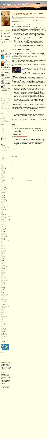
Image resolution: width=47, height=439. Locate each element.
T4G (1, 327)
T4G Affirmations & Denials (17, 134)
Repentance (2, 297)
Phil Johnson (2, 288)
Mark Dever (2, 267)
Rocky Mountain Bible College (4, 306)
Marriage (2, 270)
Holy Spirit (2, 238)
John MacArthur (3, 250)
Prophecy (2, 292)
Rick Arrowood (2, 302)
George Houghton (3, 228)
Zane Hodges (2, 341)
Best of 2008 (2, 172)
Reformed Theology (3, 295)
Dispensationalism (3, 208)
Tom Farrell (2, 330)
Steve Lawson (2, 323)
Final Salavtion (2, 223)
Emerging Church (3, 213)
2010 (2, 156)
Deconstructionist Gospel (4, 205)
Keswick (2, 255)
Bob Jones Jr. (2, 178)
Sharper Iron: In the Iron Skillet (32, 7)
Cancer (1, 183)
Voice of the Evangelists (4, 336)
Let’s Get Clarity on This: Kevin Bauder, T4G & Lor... (5, 149)
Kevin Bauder (2, 256)
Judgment (2, 254)
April (3, 144)
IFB (1, 241)
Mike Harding (2, 272)
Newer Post (13, 178)
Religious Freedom (3, 296)
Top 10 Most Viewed (3, 332)
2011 (2, 155)
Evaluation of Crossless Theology (5, 216)
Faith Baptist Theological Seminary (5, 219)
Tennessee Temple (3, 328)
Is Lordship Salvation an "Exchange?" (5, 108)
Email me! (2, 46)
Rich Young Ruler (3, 301)
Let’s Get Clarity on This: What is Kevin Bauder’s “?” (27, 13)
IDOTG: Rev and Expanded (4, 240)
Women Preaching (3, 338)
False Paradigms (3, 222)
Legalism (2, 260)
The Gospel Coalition (3, 329)
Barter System (2, 170)
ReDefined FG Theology (4, 294)
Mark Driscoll (2, 268)
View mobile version (29, 180)
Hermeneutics (2, 235)
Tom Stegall (2, 331)
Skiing (1, 319)
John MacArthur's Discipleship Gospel (5, 104)
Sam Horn (2, 312)
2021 (2, 129)
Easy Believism (2, 212)
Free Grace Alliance (3, 226)
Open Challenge (3, 282)
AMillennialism (3, 166)
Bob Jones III (2, 177)
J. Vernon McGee (3, 246)
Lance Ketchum (3, 258)
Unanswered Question (3, 334)
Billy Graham (2, 174)
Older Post (44, 178)
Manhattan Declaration (3, 266)
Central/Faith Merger (3, 188)
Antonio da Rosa (3, 168)
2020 (2, 130)
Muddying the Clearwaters (16, 126)
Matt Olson (2, 271)
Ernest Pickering (3, 214)
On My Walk (2, 119)
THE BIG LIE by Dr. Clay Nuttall (6, 152)
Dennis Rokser (2, 206)
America (2, 165)
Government (2, 231)
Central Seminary (3, 187)
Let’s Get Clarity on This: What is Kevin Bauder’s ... (5, 148)
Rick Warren (2, 304)
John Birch (2, 249)
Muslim (2, 275)
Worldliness (2, 339)
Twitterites (2, 333)
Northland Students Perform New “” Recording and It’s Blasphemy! (7, 75)
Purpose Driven (2, 293)
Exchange (2, 218)
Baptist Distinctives (3, 169)
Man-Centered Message (3, 265)
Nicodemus (2, 278)
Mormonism (2, 274)
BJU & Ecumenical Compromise (5, 99)
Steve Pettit (2, 324)
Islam (1, 243)
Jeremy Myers (2, 247)
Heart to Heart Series (3, 234)
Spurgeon (2, 322)
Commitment (2, 196)
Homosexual (2, 239)
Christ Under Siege (3, 191)
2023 (2, 127)
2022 (2, 128)
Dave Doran (2, 202)
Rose (1, 310)
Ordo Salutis (2, 283)
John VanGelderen (3, 252)
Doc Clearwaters (3, 209)
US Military (2, 335)
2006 (2, 160)
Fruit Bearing (2, 227)
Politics (1, 290)
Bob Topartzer (2, 180)
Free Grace (2, 225)
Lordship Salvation (19, 6)
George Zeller (2, 229)
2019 (2, 131)
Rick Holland (2, 303)
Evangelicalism (2, 217)
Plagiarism (2, 289)
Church (1, 194)
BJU (1, 175)
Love (1, 264)
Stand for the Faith (3, 118)
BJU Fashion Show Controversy (5, 97)
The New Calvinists (3, 116)
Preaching (2, 291)
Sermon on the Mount (3, 316)
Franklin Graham (3, 224)
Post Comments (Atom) (19, 182)
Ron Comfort (2, 308)
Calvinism (2, 182)
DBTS (1, 204)
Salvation (2, 311)
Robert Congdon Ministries (4, 305)
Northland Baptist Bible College (4, 279)
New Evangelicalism (3, 277)
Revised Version (3, 300)
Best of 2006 (2, 171)
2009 (2, 157)
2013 (2, 136)
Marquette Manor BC (3, 269)
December (3, 137)
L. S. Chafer (2, 257)
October (3, 139)
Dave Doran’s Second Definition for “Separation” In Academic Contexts (23, 137)
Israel (1, 244)
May (2, 143)
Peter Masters (2, 287)
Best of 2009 (2, 173)
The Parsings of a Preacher (4, 117)
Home (29, 178)
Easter (1, 211)
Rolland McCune (3, 307)
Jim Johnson (2, 248)
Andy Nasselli (2, 167)
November (3, 138)
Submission (2, 325)
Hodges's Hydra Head (3, 236)
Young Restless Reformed (4, 340)
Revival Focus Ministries (4, 114)
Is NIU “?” (7, 57)
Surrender (2, 326)
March (3, 145)
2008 (2, 158)
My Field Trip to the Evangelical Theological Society (20, 136)
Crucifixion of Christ (3, 200)
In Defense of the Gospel (14, 4)
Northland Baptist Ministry (4, 280)
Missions (2, 273)
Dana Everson (2, 201)
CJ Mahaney (2, 195)
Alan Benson (2, 164)
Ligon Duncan (2, 262)
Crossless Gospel (3, 199)
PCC (1, 284)
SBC (1, 314)
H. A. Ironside (2, 233)
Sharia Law (2, 317)
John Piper (2, 251)
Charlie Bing (2, 190)
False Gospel (2, 221)
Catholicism (2, 184)
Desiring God (2, 207)
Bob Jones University (3, 179)
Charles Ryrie (2, 189)
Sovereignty (2, 321)
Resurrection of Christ (3, 299)
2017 (2, 133)
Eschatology (2, 215)
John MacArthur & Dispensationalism (5, 120)
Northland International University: (7, 64)
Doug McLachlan (3, 210)
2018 (2, 132)
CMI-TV (2, 113)
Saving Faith (2, 313)
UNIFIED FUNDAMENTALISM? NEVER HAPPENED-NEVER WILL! (6, 151)
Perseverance (2, 286)
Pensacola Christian (3, 285)
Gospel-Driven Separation (4, 230)
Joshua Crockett (3, 253)
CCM (1, 185)
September (3, 140)
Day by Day (2, 203)
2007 (2, 159)
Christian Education (3, 192)
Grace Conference (3, 232)
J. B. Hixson (2, 245)
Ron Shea (2, 309)
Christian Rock (2, 193)
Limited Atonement (3, 263)
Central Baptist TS (3, 186)
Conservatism (2, 197)
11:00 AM (19, 149)
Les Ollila (2, 261)
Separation (2, 315)
